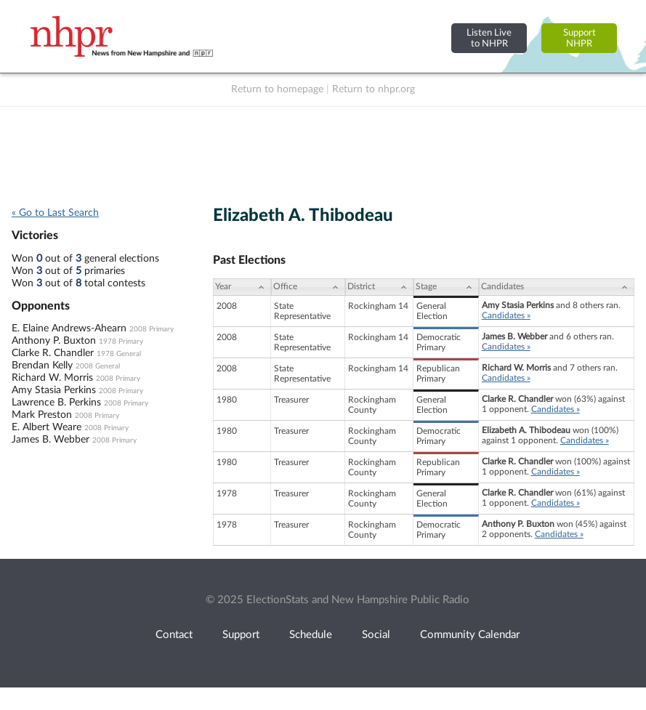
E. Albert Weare (46, 427)
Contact (174, 634)
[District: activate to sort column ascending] (379, 287)
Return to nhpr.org (373, 89)
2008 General (98, 366)
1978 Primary (121, 341)
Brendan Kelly (42, 365)
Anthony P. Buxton (54, 341)
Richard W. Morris (52, 378)
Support (240, 634)
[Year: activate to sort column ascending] (242, 287)
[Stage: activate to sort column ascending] (446, 287)
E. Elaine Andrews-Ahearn (69, 328)
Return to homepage (277, 89)
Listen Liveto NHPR (489, 38)
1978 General (119, 354)
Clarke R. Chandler (53, 353)
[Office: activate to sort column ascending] (307, 287)
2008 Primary (151, 329)
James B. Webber (50, 440)
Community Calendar (470, 634)
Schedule (310, 634)
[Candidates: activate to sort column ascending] (556, 287)
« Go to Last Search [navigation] (55, 213)
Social (376, 634)
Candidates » (506, 315)
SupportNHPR (579, 38)
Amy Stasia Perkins (54, 390)
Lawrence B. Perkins (56, 403)
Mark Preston (42, 415)
